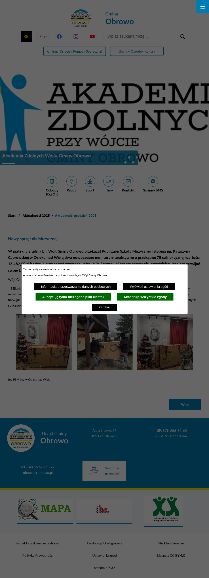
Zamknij (104, 307)
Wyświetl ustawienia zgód (149, 286)
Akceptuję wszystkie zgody (145, 297)
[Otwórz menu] (202, 6)
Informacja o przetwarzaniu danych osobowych (76, 286)
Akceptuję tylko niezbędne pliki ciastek (73, 297)
